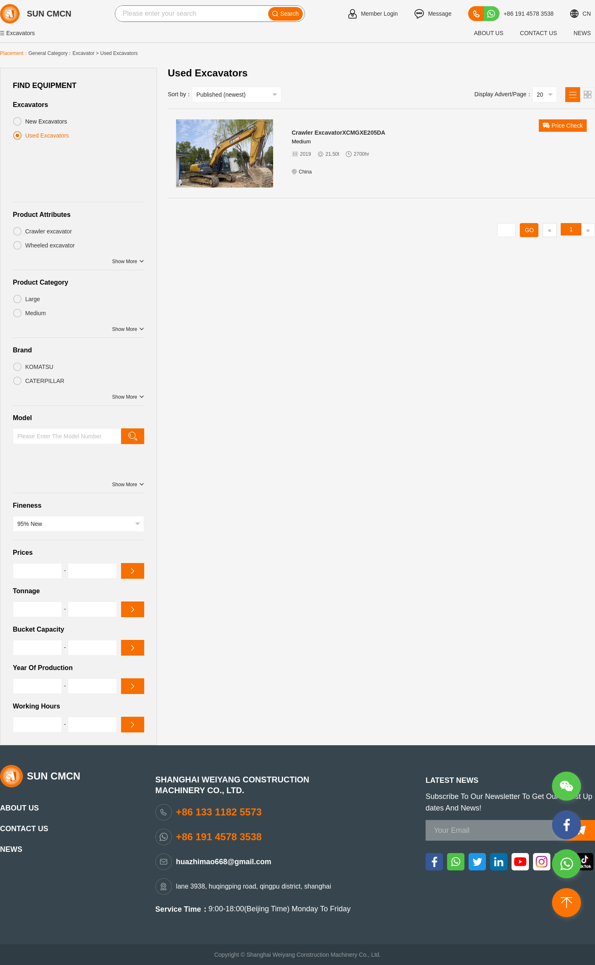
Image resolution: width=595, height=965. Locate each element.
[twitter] (477, 861)
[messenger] (567, 826)
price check (563, 125)
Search (285, 13)
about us (488, 33)
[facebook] (434, 861)
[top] (567, 904)
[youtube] (520, 861)
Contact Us (538, 33)
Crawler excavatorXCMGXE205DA (338, 132)
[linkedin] (498, 861)
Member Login (373, 14)
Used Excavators (119, 53)
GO (529, 230)
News (582, 33)
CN (580, 14)
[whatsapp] (455, 861)
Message (433, 14)
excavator (83, 53)
